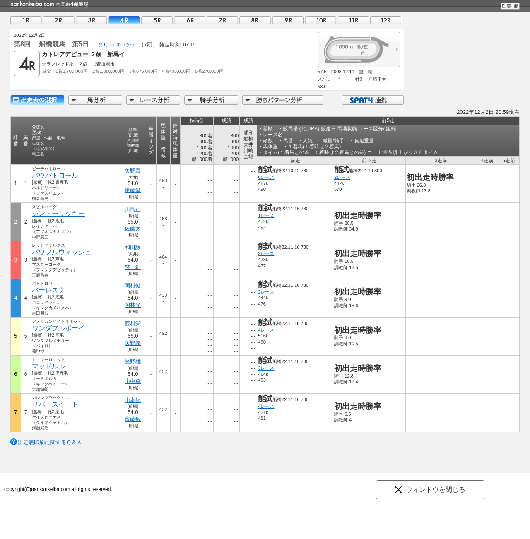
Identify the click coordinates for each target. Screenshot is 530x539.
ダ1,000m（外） (118, 44)
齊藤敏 (133, 419)
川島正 (133, 209)
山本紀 (133, 400)
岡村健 (133, 285)
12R (386, 20)
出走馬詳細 (37, 100)
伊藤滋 (133, 190)
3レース (266, 368)
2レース (342, 177)
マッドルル (48, 366)
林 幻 (133, 267)
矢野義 (133, 343)
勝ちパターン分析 (282, 100)
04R (124, 20)
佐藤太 (133, 228)
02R (59, 20)
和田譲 (133, 247)
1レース (266, 215)
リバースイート (55, 404)
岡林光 (133, 305)
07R (222, 20)
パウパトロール (55, 175)
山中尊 (133, 381)
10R (320, 20)
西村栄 (133, 323)
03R (91, 20)
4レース (266, 329)
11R (353, 20)
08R (255, 20)
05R (157, 20)
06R (189, 20)
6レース (266, 177)
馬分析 (95, 100)
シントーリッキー (58, 213)
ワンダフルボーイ (58, 328)
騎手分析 (211, 100)
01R (26, 20)
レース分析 (153, 100)
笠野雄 (133, 362)
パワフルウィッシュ (62, 251)
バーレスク (48, 290)
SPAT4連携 (372, 100)
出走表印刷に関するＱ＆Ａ (50, 442)
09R (288, 20)
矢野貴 (133, 171)
